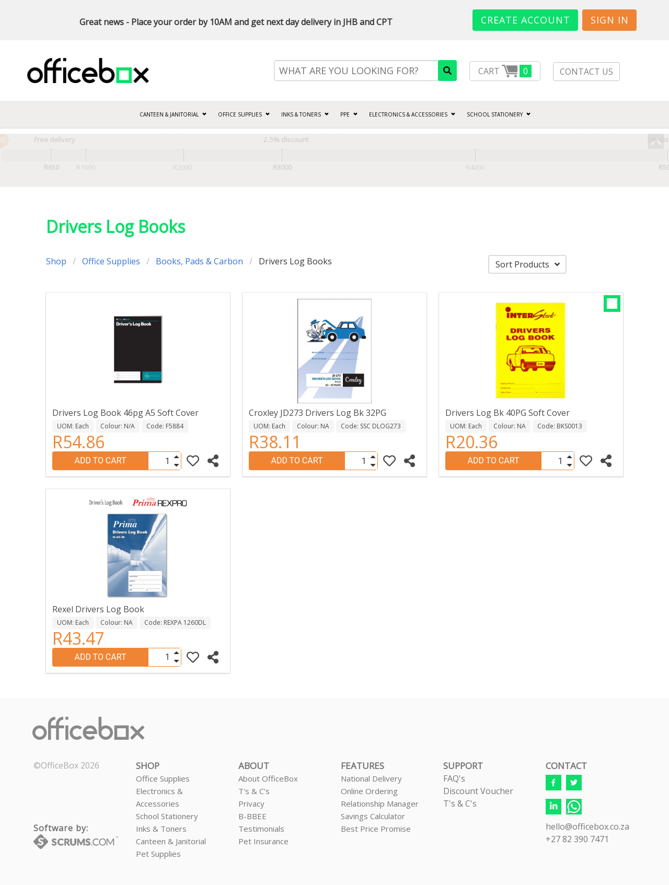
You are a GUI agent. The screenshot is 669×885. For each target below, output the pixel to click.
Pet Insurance (263, 841)
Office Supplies (240, 114)
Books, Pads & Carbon (199, 261)
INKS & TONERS (301, 114)
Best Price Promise (376, 828)
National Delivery (371, 778)
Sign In (610, 20)
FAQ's (454, 778)
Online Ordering (369, 791)
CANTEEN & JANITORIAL (169, 114)
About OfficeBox (268, 778)
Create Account (525, 20)
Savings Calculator (373, 816)
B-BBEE (252, 816)
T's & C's (254, 791)
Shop (56, 261)
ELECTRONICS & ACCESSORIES (408, 114)
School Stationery (167, 816)
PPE (345, 114)
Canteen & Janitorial (171, 841)
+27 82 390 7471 (577, 839)
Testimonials (261, 828)
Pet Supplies (158, 853)
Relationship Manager (380, 803)
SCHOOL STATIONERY (495, 114)
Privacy (251, 803)
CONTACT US (586, 71)
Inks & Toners (161, 828)
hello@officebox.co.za (587, 826)
